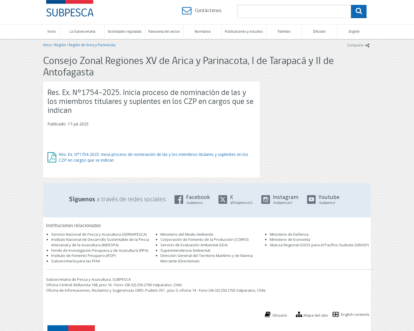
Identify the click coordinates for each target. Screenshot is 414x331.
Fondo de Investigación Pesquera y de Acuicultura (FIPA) (99, 250)
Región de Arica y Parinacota (92, 44)
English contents (355, 314)
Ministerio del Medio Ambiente (186, 234)
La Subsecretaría (82, 32)
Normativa (202, 32)
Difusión (319, 32)
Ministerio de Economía (290, 239)
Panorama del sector (164, 32)
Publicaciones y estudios (244, 32)
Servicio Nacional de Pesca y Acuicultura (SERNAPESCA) (99, 234)
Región (60, 44)
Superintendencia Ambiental (185, 250)
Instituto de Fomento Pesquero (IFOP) (83, 255)
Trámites (283, 32)
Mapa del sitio (316, 315)
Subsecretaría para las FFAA (75, 261)
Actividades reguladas (124, 32)
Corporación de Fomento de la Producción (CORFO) (204, 239)
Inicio (51, 32)
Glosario (279, 315)
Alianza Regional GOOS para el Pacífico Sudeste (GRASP (319, 244)
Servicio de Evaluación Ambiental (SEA (193, 244)
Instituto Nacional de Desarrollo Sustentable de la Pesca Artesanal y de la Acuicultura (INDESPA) (100, 242)
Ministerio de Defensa (289, 234)
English (354, 32)
